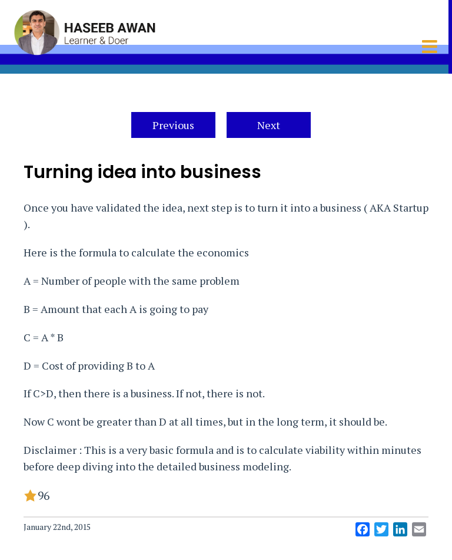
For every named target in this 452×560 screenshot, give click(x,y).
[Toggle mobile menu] (431, 46)
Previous (173, 125)
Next (268, 125)
